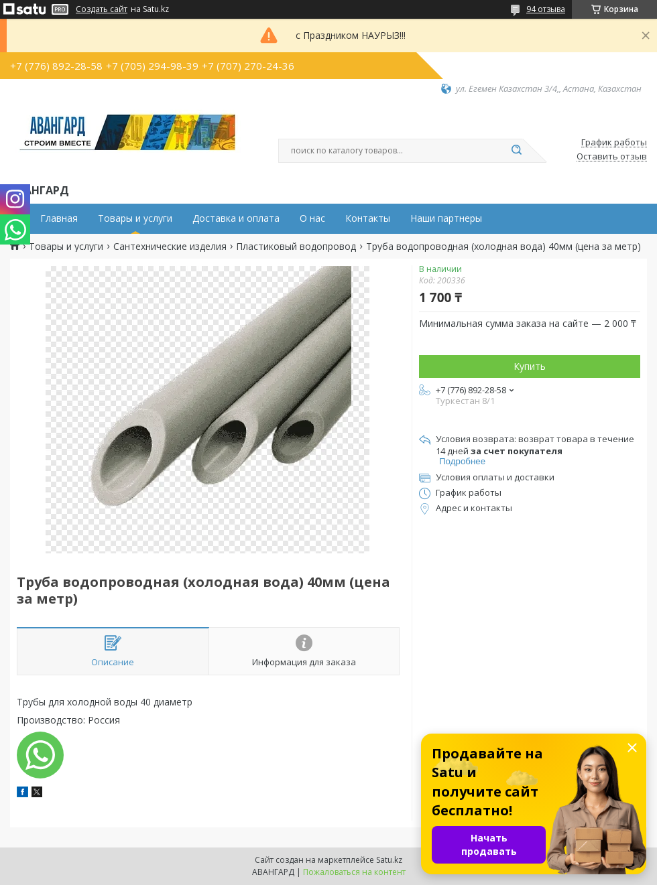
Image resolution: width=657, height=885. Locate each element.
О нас (312, 218)
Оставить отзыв (612, 156)
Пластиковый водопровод (296, 247)
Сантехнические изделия (170, 247)
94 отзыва (545, 9)
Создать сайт (101, 9)
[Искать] (516, 151)
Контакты (367, 218)
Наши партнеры (446, 218)
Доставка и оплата (236, 218)
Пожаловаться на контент (354, 872)
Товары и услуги (135, 218)
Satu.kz (389, 860)
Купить (530, 366)
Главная (59, 218)
